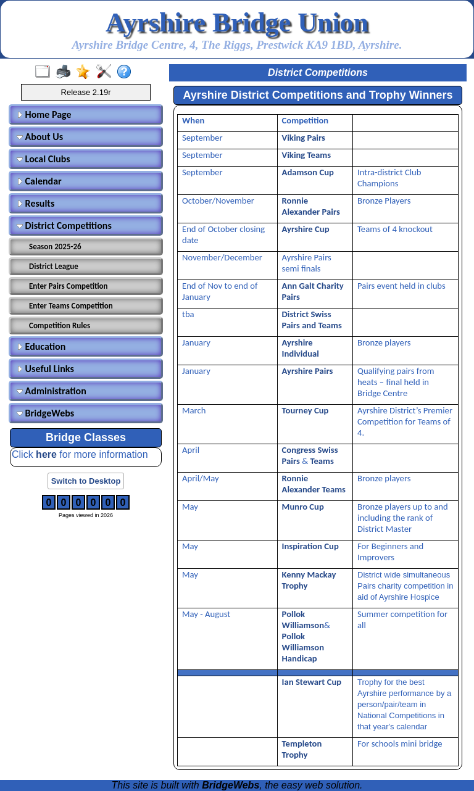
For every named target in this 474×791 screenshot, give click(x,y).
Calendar (39, 181)
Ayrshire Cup (306, 228)
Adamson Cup (308, 172)
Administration (51, 391)
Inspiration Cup (310, 546)
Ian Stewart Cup (312, 681)
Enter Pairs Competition (68, 286)
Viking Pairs (303, 137)
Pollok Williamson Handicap (303, 647)
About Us (40, 137)
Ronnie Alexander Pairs (311, 206)
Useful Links (45, 369)
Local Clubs (43, 159)
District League (53, 266)
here (47, 454)
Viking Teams (306, 154)
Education (41, 346)
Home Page (44, 114)
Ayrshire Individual (300, 348)
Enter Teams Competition (71, 305)
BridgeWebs (45, 413)
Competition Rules (59, 325)
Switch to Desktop (86, 481)
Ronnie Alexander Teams (314, 484)
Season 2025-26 (55, 246)
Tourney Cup (305, 410)
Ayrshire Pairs (307, 370)
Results (35, 203)
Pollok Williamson (303, 619)
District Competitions (64, 225)
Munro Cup (303, 506)
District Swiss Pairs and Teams (312, 320)
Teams (321, 460)
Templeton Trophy (302, 749)
